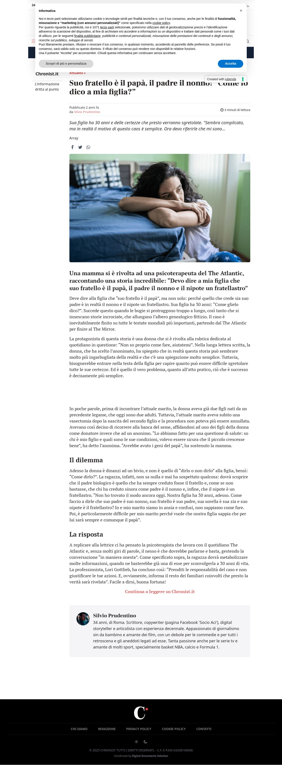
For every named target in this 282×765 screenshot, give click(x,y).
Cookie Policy (174, 729)
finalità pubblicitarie (87, 36)
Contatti (203, 729)
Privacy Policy (138, 729)
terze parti (107, 27)
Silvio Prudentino (87, 112)
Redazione (107, 729)
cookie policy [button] (161, 23)
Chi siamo (79, 729)
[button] (241, 10)
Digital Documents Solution (150, 756)
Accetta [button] (230, 63)
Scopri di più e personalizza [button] (66, 63)
